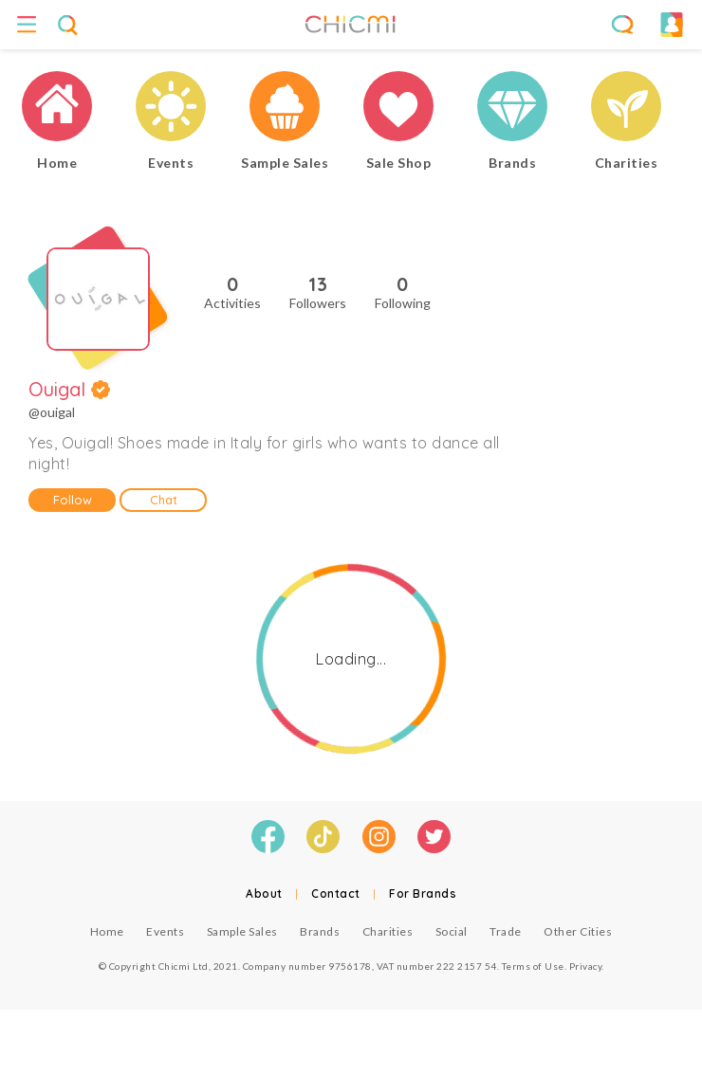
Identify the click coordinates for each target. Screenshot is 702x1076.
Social (451, 931)
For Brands (422, 893)
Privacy (585, 966)
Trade (506, 931)
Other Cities (578, 931)
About (264, 893)
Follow (72, 499)
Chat (163, 499)
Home (107, 931)
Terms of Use (533, 966)
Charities (388, 931)
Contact (335, 893)
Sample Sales (242, 931)
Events (165, 931)
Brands (320, 931)
